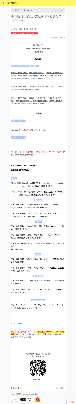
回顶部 (71, 402)
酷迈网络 (19, 394)
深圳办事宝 (9, 3)
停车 (36, 75)
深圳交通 (20, 323)
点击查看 (60, 388)
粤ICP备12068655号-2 (30, 394)
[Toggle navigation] (71, 3)
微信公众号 (15, 388)
